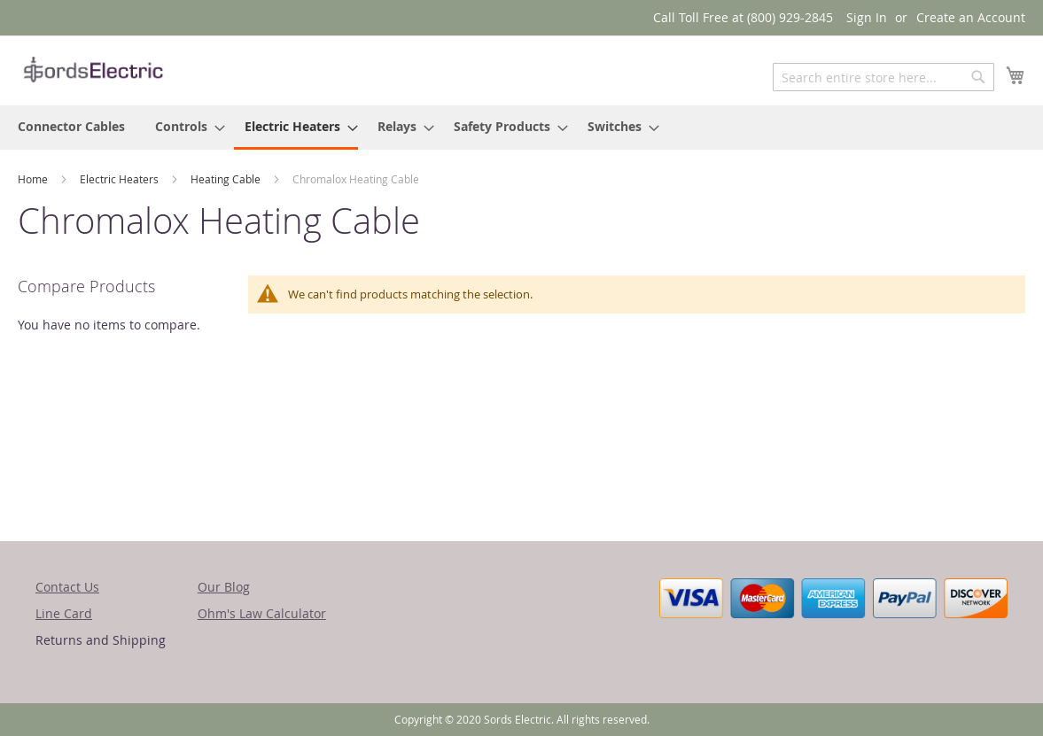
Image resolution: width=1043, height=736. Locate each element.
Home (34, 179)
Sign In (866, 17)
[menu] (521, 127)
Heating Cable (227, 179)
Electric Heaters (120, 179)
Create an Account (970, 17)
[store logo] (93, 69)
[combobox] (883, 77)
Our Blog (224, 586)
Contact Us (67, 586)
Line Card (63, 613)
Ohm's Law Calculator (262, 613)
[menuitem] (71, 126)
